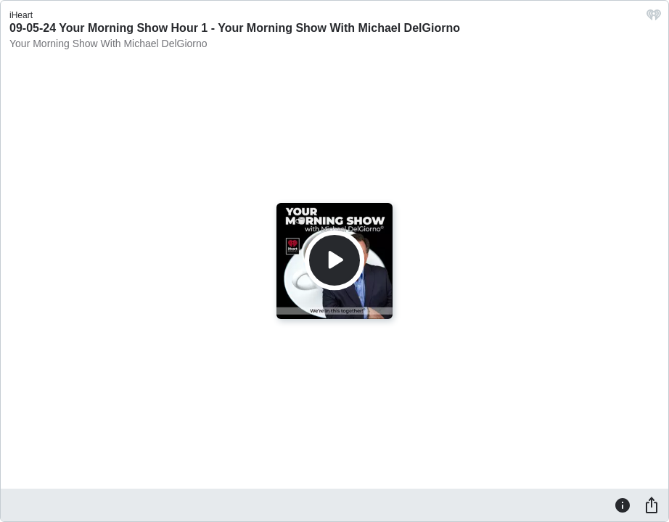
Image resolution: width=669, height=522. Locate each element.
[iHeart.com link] (654, 18)
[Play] (334, 260)
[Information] (622, 504)
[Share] (651, 504)
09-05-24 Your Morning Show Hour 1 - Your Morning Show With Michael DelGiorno (234, 28)
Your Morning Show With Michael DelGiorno (108, 43)
